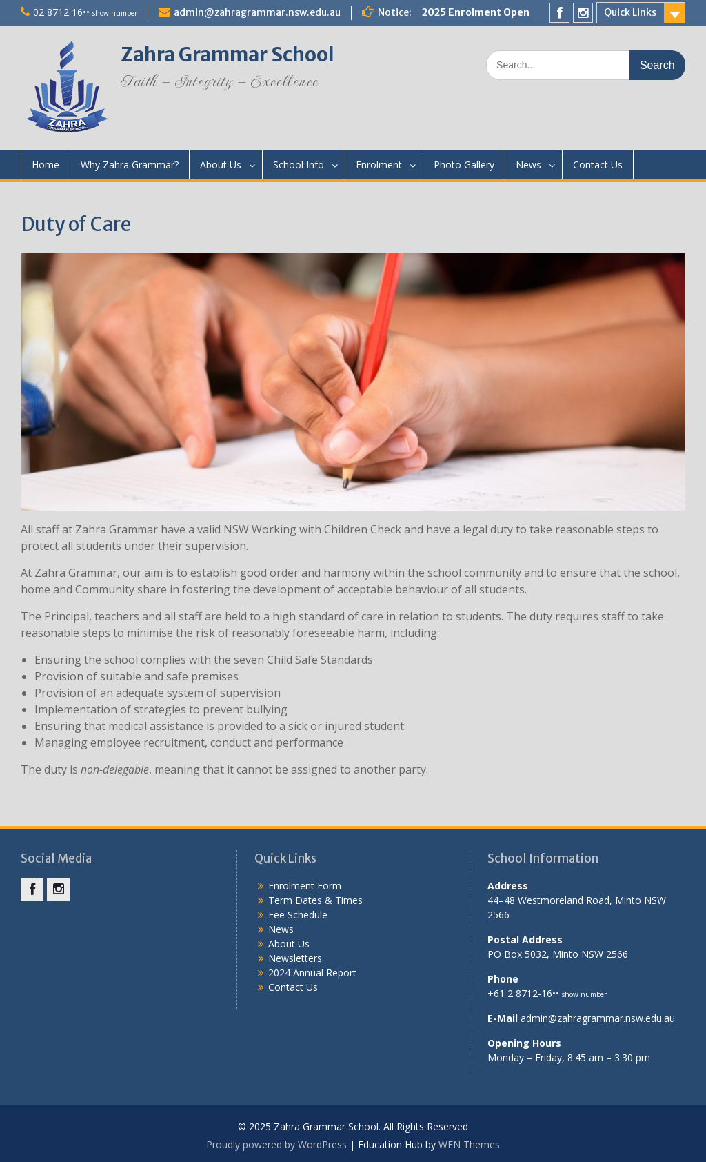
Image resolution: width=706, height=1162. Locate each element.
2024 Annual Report (312, 972)
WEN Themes (469, 1144)
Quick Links (630, 12)
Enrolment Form (304, 885)
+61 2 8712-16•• (547, 993)
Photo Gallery (464, 164)
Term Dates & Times (315, 900)
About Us (220, 164)
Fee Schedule (297, 914)
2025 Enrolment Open (476, 12)
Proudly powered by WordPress (276, 1144)
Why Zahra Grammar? (130, 164)
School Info (298, 164)
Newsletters (295, 958)
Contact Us (598, 164)
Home (45, 164)
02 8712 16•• (85, 12)
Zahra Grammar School (227, 54)
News (528, 164)
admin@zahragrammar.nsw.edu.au (257, 12)
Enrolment (379, 164)
